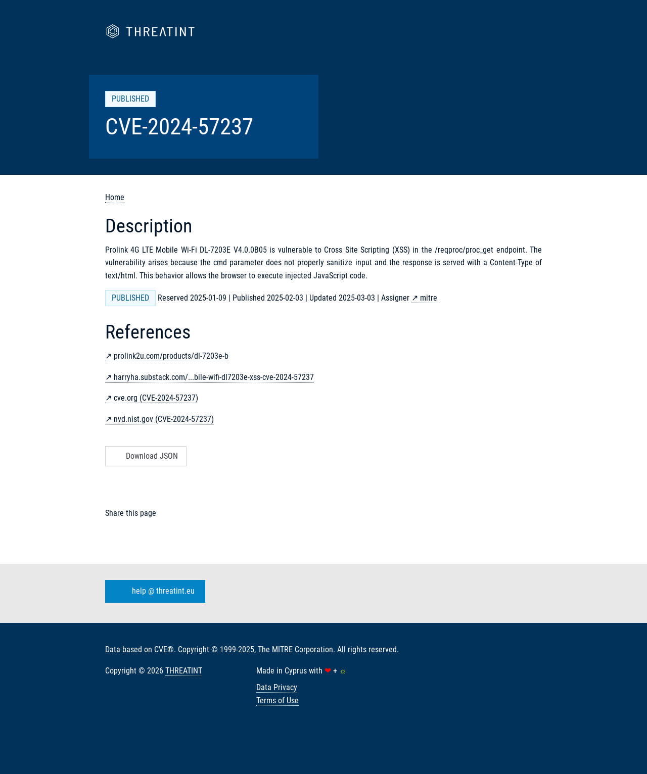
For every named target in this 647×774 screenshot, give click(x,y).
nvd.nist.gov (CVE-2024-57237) (164, 419)
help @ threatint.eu (153, 592)
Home (114, 197)
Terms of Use (277, 700)
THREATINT (183, 670)
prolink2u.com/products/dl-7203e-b (171, 356)
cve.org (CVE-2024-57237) (156, 398)
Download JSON (145, 456)
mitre (428, 298)
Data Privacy (276, 687)
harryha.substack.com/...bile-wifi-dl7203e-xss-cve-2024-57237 (214, 377)
